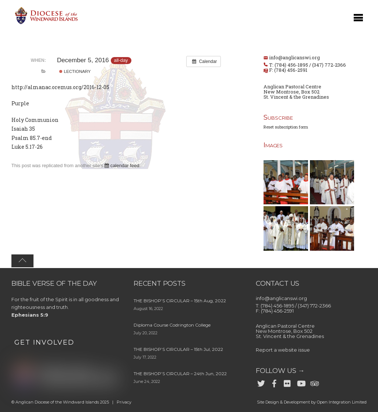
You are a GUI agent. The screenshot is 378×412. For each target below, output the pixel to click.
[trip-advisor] (314, 382)
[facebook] (274, 382)
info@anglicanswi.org (294, 57)
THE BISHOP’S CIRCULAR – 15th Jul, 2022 (178, 349)
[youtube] (301, 382)
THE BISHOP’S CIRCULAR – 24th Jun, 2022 (180, 373)
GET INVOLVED (44, 342)
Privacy (124, 402)
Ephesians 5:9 (29, 315)
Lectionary (75, 71)
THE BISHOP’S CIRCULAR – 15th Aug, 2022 (180, 300)
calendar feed (122, 165)
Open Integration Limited (342, 402)
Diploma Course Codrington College (172, 325)
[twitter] (261, 382)
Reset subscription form (286, 127)
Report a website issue (283, 350)
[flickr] (287, 382)
